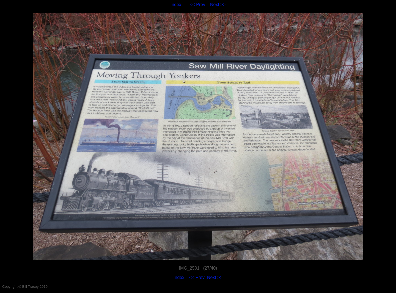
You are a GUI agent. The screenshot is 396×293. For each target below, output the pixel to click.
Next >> (218, 4)
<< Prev (197, 4)
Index (175, 4)
